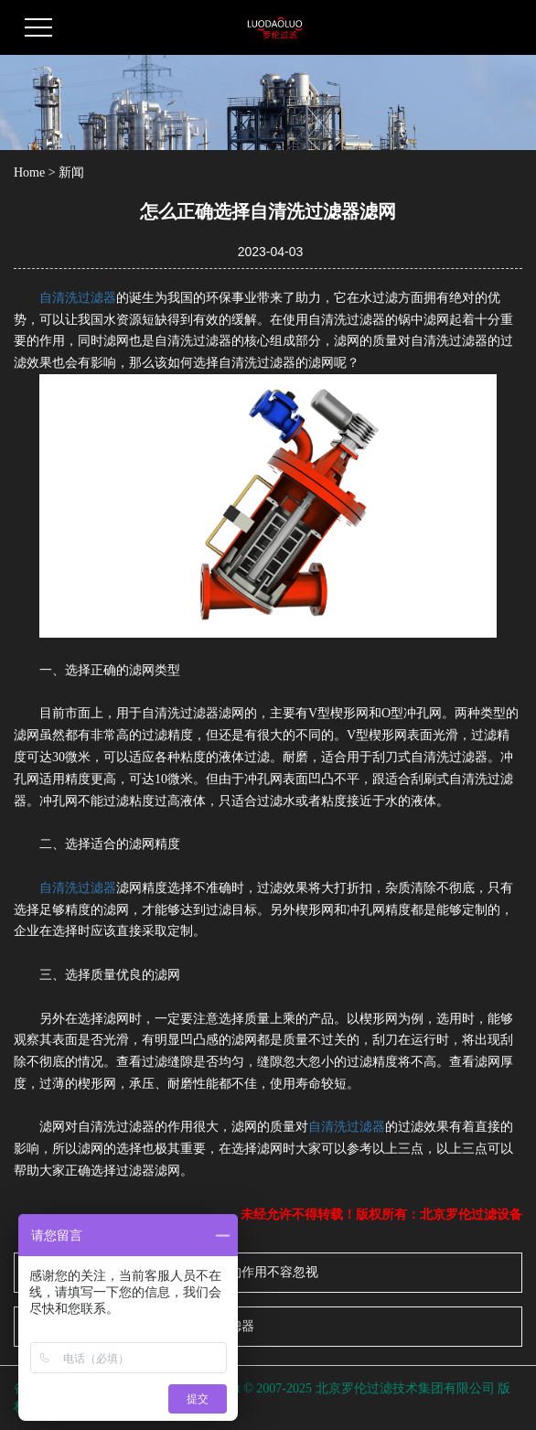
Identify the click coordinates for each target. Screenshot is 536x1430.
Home (29, 172)
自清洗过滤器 (77, 298)
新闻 (71, 172)
